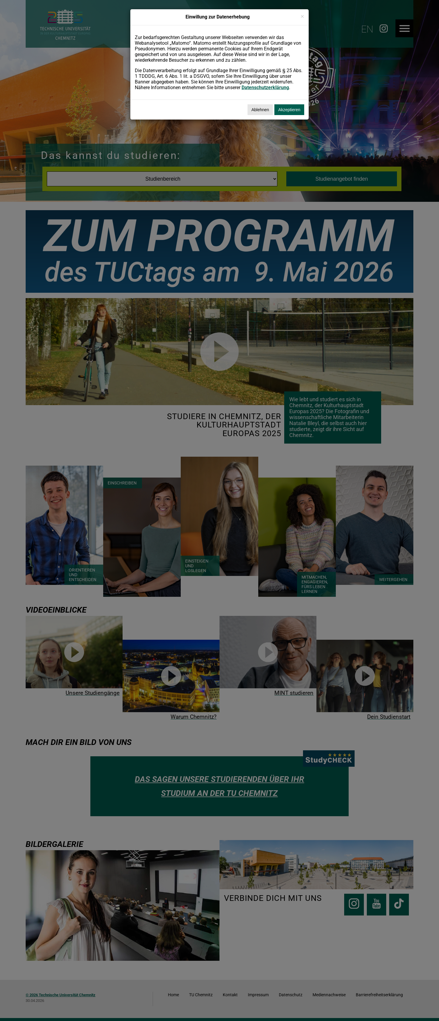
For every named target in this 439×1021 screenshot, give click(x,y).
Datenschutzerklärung (265, 87)
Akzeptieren (289, 109)
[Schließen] (302, 16)
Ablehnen (260, 109)
